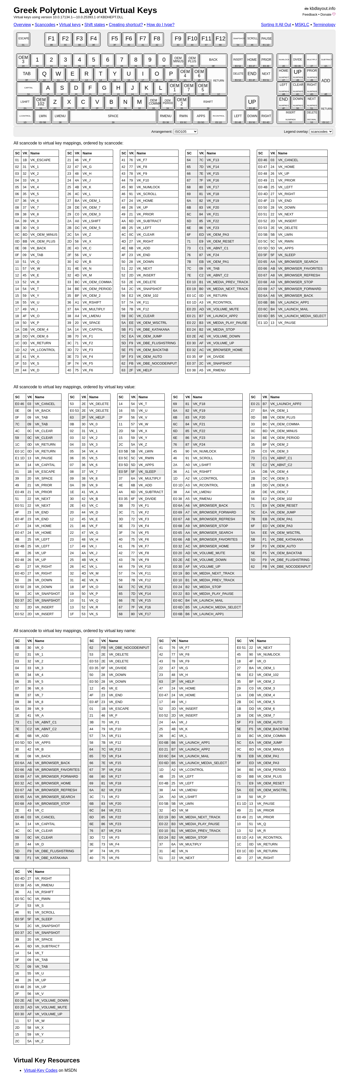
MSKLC (302, 24)
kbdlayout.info (322, 8)
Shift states (94, 24)
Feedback (310, 14)
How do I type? (161, 24)
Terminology (324, 24)
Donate (325, 14)
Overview (22, 24)
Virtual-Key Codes (41, 1070)
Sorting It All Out (276, 24)
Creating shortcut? (126, 24)
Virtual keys (70, 24)
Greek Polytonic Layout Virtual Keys (85, 10)
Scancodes (45, 24)
